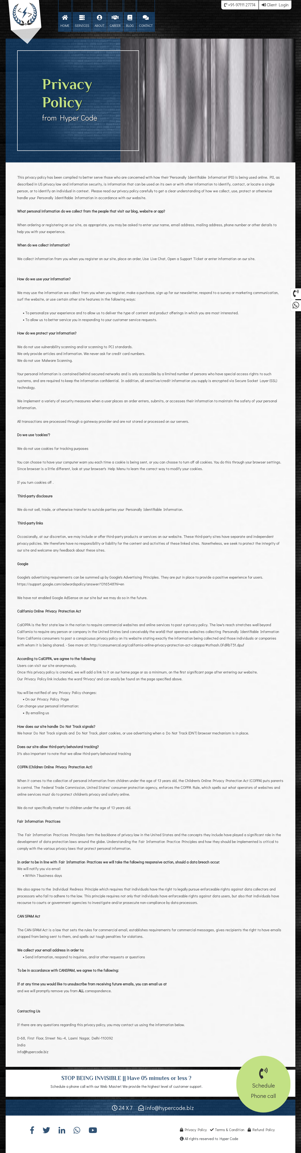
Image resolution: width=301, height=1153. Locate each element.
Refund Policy (261, 1129)
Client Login (275, 5)
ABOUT (99, 21)
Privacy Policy (193, 1129)
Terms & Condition (227, 1129)
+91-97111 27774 (240, 5)
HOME (64, 21)
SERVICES (82, 21)
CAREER (115, 21)
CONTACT (146, 21)
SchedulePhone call (263, 1085)
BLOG (130, 21)
